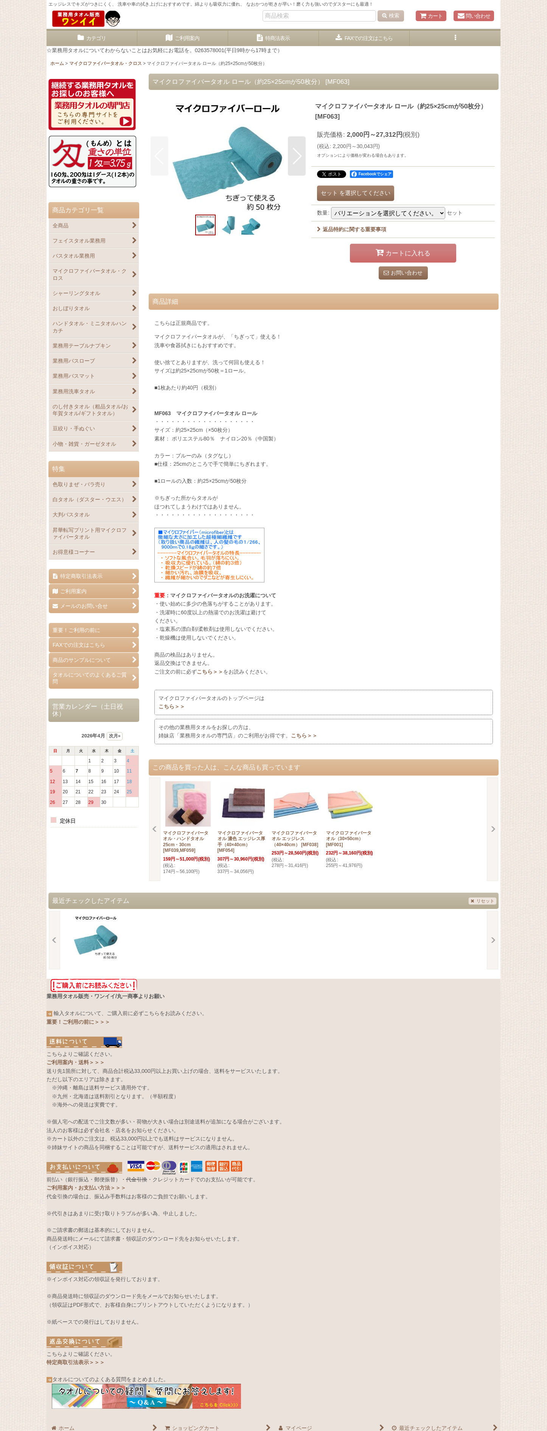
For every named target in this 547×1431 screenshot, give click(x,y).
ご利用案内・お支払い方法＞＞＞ (86, 1188)
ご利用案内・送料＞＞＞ (76, 1062)
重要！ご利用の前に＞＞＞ (78, 1022)
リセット (482, 901)
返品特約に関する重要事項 (351, 229)
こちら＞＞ (210, 672)
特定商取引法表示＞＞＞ (76, 1362)
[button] (455, 38)
